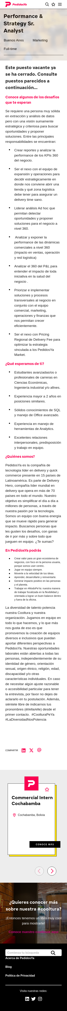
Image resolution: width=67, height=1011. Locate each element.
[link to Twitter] (33, 999)
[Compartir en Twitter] (33, 750)
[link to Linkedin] (27, 999)
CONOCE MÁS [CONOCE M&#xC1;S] (45, 844)
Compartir (11, 750)
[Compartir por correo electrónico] (41, 750)
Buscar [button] (53, 953)
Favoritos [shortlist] (47, 789)
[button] (47, 4)
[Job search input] (33, 952)
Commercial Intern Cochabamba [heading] (32, 800)
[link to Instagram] (40, 999)
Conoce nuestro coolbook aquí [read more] (33, 932)
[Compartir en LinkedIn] (25, 750)
